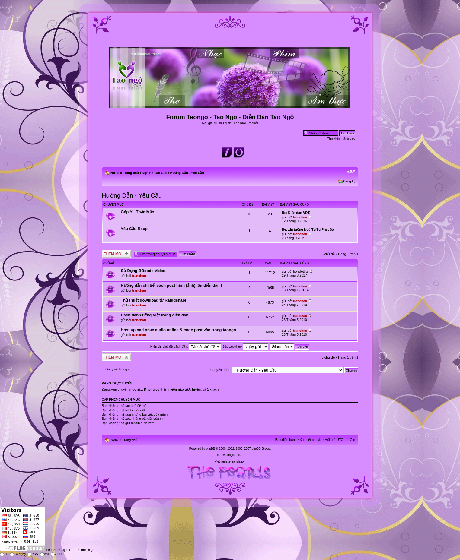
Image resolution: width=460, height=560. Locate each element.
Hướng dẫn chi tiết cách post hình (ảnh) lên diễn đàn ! (171, 285)
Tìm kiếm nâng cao (341, 138)
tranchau (300, 217)
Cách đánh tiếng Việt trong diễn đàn (154, 315)
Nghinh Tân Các (154, 173)
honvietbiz (300, 271)
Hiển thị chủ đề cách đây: (185, 346)
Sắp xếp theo (245, 346)
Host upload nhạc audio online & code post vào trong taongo (178, 329)
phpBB (210, 448)
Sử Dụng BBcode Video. (144, 270)
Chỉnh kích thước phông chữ (351, 171)
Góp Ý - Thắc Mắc (137, 212)
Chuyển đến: (219, 370)
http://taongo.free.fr (230, 455)
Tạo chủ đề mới (116, 254)
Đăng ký (349, 181)
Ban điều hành (286, 439)
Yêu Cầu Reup (134, 228)
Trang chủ (131, 173)
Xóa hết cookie (311, 439)
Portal (114, 173)
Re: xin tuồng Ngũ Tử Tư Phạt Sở (308, 229)
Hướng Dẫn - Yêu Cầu (187, 173)
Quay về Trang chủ (119, 369)
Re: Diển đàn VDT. (296, 212)
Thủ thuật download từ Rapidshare (153, 300)
